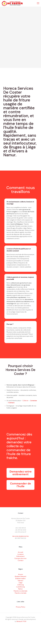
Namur (20, 589)
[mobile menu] (38, 3)
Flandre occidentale (20, 591)
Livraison (33, 401)
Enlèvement (20, 556)
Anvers (20, 574)
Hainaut (20, 581)
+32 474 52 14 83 (20, 530)
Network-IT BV (21, 621)
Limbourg (20, 585)
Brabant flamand (20, 576)
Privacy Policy (20, 607)
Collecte (26, 401)
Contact (11, 403)
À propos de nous (20, 558)
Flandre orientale (20, 593)
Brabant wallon (20, 578)
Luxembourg (20, 587)
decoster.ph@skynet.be (20, 536)
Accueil (20, 552)
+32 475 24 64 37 (20, 532)
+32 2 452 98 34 (20, 528)
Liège (20, 583)
